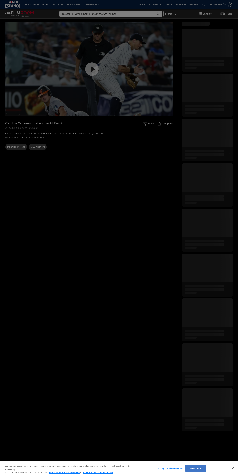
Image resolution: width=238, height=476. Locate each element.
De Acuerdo (195, 468)
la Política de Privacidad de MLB (64, 472)
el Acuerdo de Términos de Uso (98, 472)
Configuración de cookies (170, 468)
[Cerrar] (232, 468)
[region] (119, 468)
